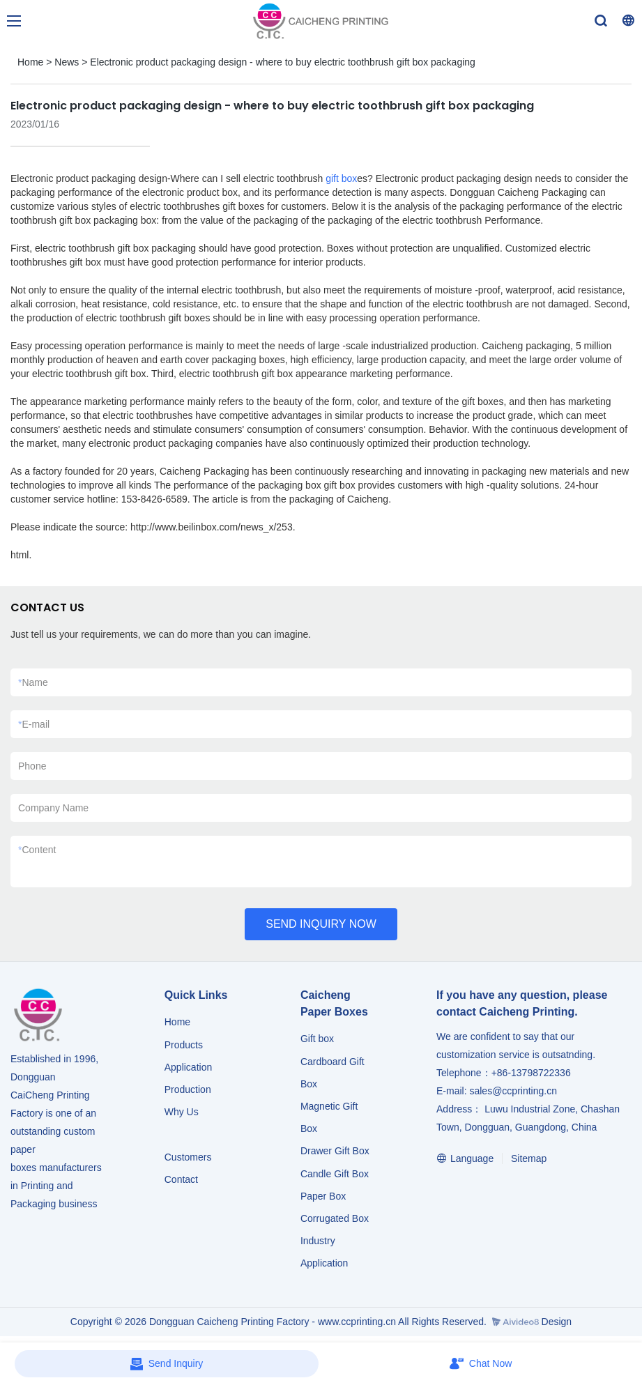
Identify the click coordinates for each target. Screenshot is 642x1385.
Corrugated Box (334, 1218)
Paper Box (323, 1196)
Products (185, 1044)
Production (188, 1089)
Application (189, 1067)
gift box (341, 178)
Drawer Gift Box (334, 1150)
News (66, 62)
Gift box (317, 1038)
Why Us (182, 1111)
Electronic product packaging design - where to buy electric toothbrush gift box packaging (282, 62)
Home (30, 62)
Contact (181, 1179)
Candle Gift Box (334, 1173)
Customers (188, 1157)
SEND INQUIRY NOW (321, 924)
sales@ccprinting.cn (513, 1090)
